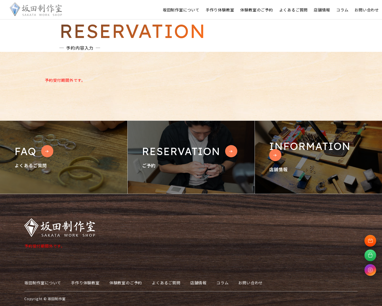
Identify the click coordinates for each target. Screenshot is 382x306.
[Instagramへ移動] (370, 270)
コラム (342, 10)
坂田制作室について (181, 10)
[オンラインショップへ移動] (370, 255)
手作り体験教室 (220, 10)
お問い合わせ (366, 10)
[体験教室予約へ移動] (370, 241)
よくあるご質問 (293, 10)
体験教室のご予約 (256, 10)
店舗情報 (322, 10)
